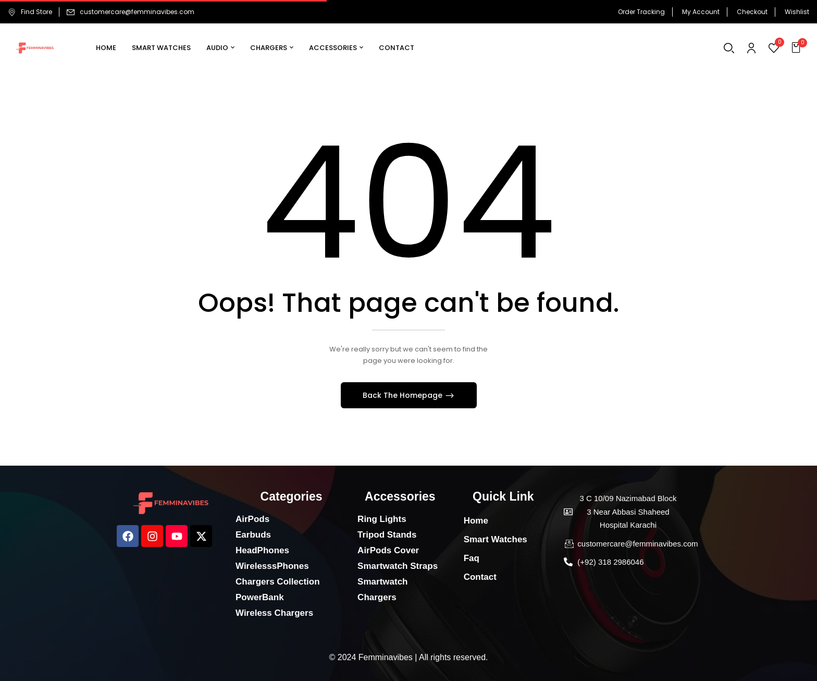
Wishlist (797, 11)
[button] (797, 48)
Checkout (752, 11)
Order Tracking (641, 11)
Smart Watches (495, 539)
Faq (471, 558)
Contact (480, 577)
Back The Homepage (403, 395)
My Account (701, 11)
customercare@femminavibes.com (137, 11)
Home (476, 521)
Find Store (30, 11)
